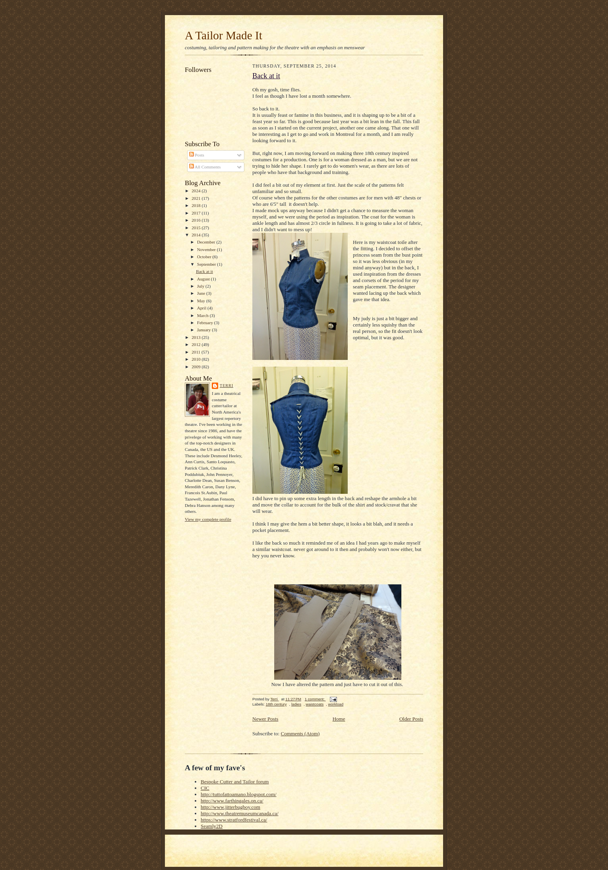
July (201, 286)
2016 (196, 220)
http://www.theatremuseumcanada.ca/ (240, 813)
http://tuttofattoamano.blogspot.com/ (239, 794)
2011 (196, 352)
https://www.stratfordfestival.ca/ (234, 820)
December (207, 242)
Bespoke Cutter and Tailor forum (235, 782)
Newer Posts (265, 719)
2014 (196, 234)
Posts (196, 155)
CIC (205, 788)
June (201, 293)
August (204, 278)
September (207, 264)
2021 (196, 198)
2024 (196, 190)
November (207, 249)
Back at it (204, 271)
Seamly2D (212, 826)
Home (339, 719)
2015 (196, 227)
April (202, 307)
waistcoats (314, 704)
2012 (196, 344)
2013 (196, 337)
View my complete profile (208, 519)
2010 (196, 359)
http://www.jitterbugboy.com (230, 807)
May (201, 300)
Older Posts (411, 719)
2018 (196, 205)
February (205, 322)
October (205, 256)
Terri (226, 385)
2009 (196, 366)
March (203, 315)
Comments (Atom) (300, 734)
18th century (276, 704)
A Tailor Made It (223, 35)
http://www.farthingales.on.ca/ (232, 801)
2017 (196, 213)
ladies (296, 704)
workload (335, 704)
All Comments (205, 166)
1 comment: (315, 699)
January (204, 329)
